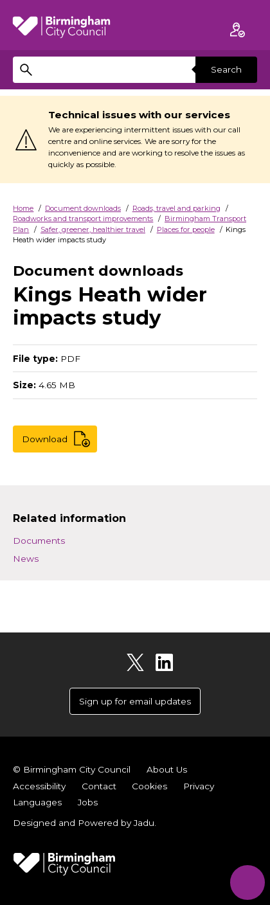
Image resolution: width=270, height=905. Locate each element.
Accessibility (39, 786)
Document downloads (83, 208)
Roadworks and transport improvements (83, 218)
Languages (37, 802)
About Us (167, 769)
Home (23, 208)
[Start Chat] (247, 882)
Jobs (88, 802)
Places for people (186, 229)
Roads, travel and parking (176, 208)
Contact (99, 786)
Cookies (149, 786)
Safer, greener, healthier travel (92, 229)
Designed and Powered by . (84, 823)
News (26, 558)
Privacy (198, 786)
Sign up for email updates (135, 701)
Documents (39, 540)
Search (226, 69)
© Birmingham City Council (71, 769)
